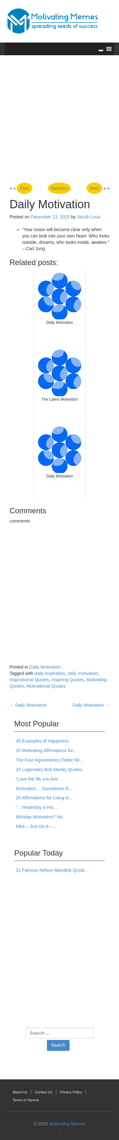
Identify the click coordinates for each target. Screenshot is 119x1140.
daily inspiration (50, 673)
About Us (20, 1092)
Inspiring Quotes (67, 679)
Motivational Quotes (46, 686)
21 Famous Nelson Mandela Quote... (52, 870)
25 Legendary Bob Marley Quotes (49, 769)
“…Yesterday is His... (36, 807)
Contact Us (43, 1092)
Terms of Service (26, 1100)
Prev (24, 188)
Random (59, 188)
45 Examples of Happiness (42, 740)
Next (94, 188)
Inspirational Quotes (29, 679)
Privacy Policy (71, 1092)
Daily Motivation (45, 667)
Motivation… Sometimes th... (44, 788)
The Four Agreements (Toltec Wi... (49, 760)
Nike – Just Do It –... (36, 826)
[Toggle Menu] (100, 50)
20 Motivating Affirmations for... (46, 750)
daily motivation (83, 673)
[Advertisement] (59, 119)
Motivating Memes (67, 1123)
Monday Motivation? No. (40, 816)
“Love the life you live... (38, 779)
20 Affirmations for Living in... (44, 797)
